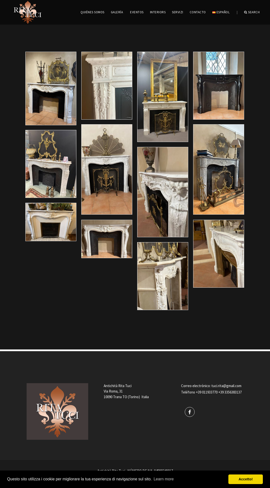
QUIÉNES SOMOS (92, 12)
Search (252, 12)
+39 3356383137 (230, 392)
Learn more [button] (163, 479)
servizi (177, 12)
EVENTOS (137, 12)
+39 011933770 (207, 392)
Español (221, 12)
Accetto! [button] (245, 479)
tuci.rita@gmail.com (226, 385)
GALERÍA (117, 12)
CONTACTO (198, 12)
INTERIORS (158, 12)
